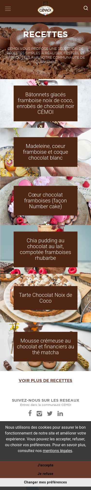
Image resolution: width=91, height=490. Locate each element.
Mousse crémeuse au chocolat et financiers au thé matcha (45, 346)
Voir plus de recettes (45, 380)
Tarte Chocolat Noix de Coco (45, 298)
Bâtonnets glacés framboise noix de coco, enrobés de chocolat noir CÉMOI (45, 103)
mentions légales (57, 450)
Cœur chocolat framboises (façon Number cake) (45, 200)
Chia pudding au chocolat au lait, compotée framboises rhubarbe (45, 249)
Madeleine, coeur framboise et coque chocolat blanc (45, 152)
